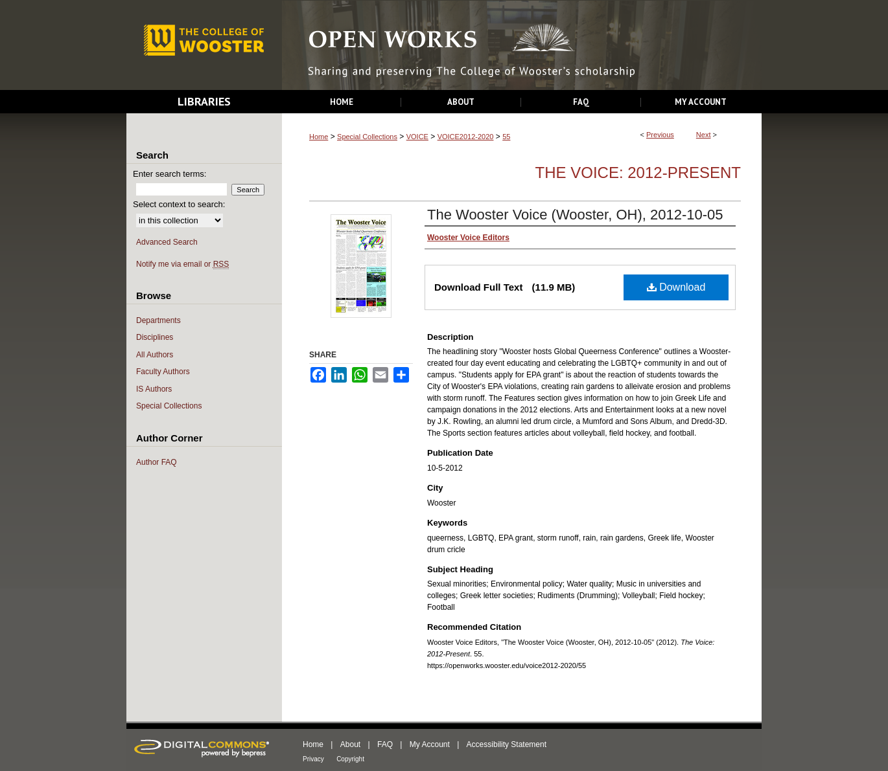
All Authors (154, 354)
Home (318, 136)
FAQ (385, 744)
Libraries (204, 101)
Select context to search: (179, 204)
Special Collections (367, 136)
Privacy (313, 759)
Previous (660, 135)
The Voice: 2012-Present (638, 172)
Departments (158, 320)
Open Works (522, 46)
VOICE (417, 136)
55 (506, 136)
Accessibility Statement (506, 744)
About (350, 744)
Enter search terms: (169, 174)
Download (676, 287)
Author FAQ (156, 462)
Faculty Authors (163, 371)
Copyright (350, 759)
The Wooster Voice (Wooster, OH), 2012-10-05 (575, 215)
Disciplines (154, 337)
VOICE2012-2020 (466, 136)
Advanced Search (167, 242)
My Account (430, 744)
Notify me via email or (182, 264)
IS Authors (154, 389)
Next (703, 135)
